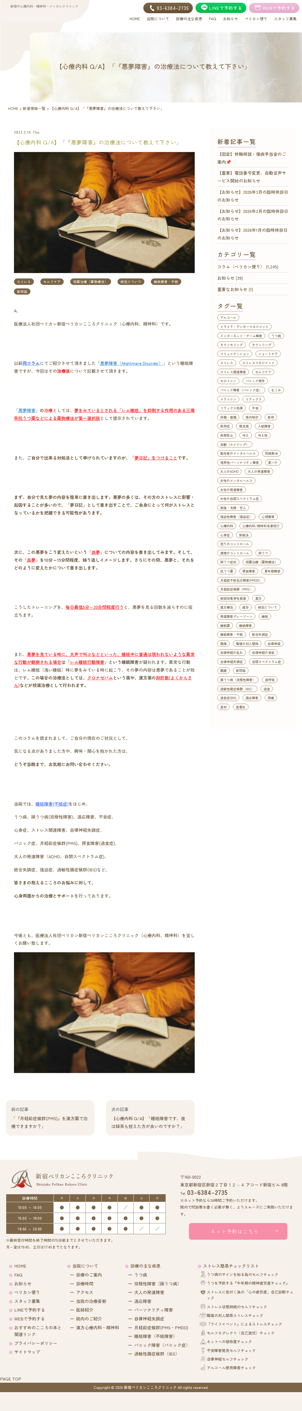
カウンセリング (231, 344)
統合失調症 (260, 634)
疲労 (245, 607)
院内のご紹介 (89, 1318)
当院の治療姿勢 (91, 1301)
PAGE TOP (10, 1378)
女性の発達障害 (231, 489)
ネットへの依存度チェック (229, 1341)
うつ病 (276, 335)
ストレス (24, 281)
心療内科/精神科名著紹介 (261, 525)
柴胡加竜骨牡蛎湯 (233, 598)
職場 (223, 643)
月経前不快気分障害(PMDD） (241, 580)
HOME (20, 1265)
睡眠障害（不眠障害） (155, 1336)
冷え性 (263, 435)
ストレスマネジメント (258, 362)
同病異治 (271, 453)
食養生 (241, 707)
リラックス (254, 399)
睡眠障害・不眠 (166, 281)
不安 (255, 408)
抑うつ (263, 553)
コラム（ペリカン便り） (241, 266)
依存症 (225, 426)
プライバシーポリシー (35, 1343)
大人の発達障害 (259, 471)
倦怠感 (244, 426)
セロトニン (228, 380)
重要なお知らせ (232, 289)
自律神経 (274, 643)
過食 (267, 688)
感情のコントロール (234, 553)
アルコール (228, 317)
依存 (271, 417)
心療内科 (226, 525)
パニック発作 (255, 380)
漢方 (258, 598)
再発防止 (226, 435)
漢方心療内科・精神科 (97, 1327)
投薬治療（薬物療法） (90, 281)
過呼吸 (270, 679)
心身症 (225, 535)
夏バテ (273, 462)
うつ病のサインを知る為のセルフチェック (242, 1274)
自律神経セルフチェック (227, 1359)
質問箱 (22, 291)
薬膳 (223, 670)
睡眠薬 (225, 625)
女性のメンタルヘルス (236, 480)
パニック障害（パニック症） (241, 390)
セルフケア (52, 281)
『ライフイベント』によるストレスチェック (244, 1324)
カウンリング (261, 344)
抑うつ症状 (228, 562)
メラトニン (228, 399)
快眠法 (244, 535)
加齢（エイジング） (234, 444)
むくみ (276, 390)
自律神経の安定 (263, 652)
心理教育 (268, 516)
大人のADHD (229, 471)
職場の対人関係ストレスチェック (235, 1315)
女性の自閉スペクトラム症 (239, 498)
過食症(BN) (228, 697)
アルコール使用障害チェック (231, 1367)
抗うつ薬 (226, 571)
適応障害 (252, 697)
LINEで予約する (29, 1309)
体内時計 (252, 417)
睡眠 (265, 616)
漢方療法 (226, 607)
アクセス (84, 1292)
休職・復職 (228, 417)
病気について (130, 281)
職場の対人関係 (247, 643)
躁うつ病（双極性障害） (238, 679)
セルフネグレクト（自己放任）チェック (241, 1333)
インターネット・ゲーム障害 (241, 335)
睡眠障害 (245, 625)
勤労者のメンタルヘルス (238, 453)
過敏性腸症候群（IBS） (237, 688)
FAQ (18, 1274)
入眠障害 (264, 426)
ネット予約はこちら (235, 1231)
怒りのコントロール (234, 543)
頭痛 (271, 697)
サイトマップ (27, 1351)
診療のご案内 (89, 1274)
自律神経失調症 (231, 661)
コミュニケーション (234, 353)
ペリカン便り (27, 1292)
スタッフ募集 (27, 1301)
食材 (223, 707)
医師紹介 (84, 1309)
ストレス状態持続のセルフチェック (237, 1306)
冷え (245, 435)
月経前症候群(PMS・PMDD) (161, 1327)
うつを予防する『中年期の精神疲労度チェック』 (248, 1283)
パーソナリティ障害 (153, 1309)
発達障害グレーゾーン (236, 616)
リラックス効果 (231, 408)
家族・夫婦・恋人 (233, 507)
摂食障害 (248, 571)
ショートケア (268, 353)
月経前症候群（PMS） (236, 589)
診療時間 (84, 1283)
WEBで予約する (29, 1318)
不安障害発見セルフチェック (231, 1350)
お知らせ (226, 278)
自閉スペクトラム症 (266, 661)
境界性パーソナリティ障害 (239, 462)
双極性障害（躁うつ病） (158, 1283)
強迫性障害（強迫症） (236, 516)
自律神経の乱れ (231, 652)
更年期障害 (272, 571)
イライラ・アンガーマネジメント (244, 326)
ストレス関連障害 (233, 372)
